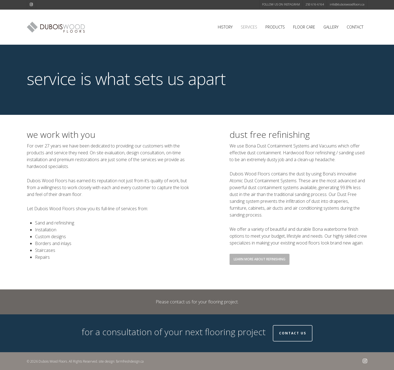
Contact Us (292, 333)
